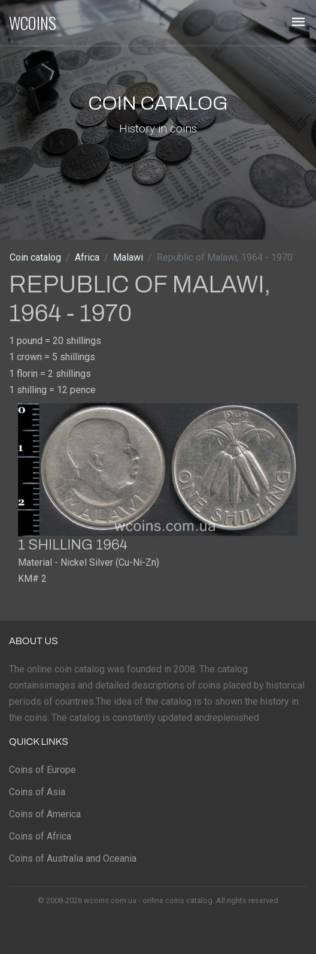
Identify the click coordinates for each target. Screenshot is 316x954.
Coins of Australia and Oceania (72, 858)
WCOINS (32, 23)
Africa (87, 257)
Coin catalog (35, 257)
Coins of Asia (37, 792)
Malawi (128, 257)
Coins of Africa (40, 836)
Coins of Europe (42, 769)
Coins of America (45, 814)
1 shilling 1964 (72, 545)
